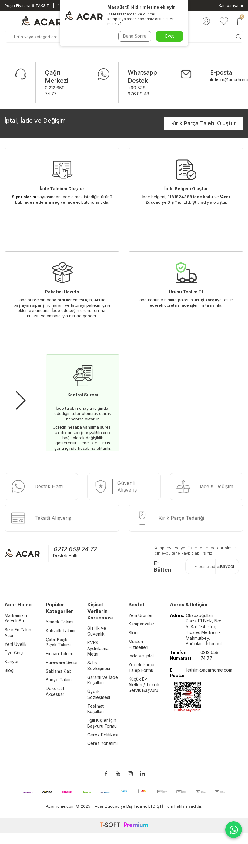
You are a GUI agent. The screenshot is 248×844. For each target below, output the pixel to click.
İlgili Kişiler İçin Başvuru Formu (102, 723)
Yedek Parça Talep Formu (141, 667)
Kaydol (227, 566)
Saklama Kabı (59, 671)
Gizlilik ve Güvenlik (96, 630)
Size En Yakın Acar (18, 632)
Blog (9, 670)
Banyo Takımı (59, 679)
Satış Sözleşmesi (98, 665)
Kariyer (12, 661)
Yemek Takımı (59, 621)
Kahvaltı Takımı (60, 630)
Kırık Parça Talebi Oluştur (203, 123)
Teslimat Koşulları (95, 708)
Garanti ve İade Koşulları (102, 680)
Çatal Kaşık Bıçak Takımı (58, 642)
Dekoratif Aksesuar (55, 691)
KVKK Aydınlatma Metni (98, 648)
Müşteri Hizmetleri (138, 644)
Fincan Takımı (59, 653)
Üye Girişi (14, 652)
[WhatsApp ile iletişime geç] (233, 829)
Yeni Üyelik (16, 644)
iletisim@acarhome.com (209, 669)
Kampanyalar (231, 5)
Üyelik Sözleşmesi (98, 694)
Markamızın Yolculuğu (16, 618)
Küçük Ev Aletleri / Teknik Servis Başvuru (144, 684)
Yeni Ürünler (141, 615)
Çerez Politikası (102, 734)
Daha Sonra (134, 35)
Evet (169, 35)
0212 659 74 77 (74, 549)
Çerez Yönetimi (102, 743)
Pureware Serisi (61, 662)
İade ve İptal (141, 655)
